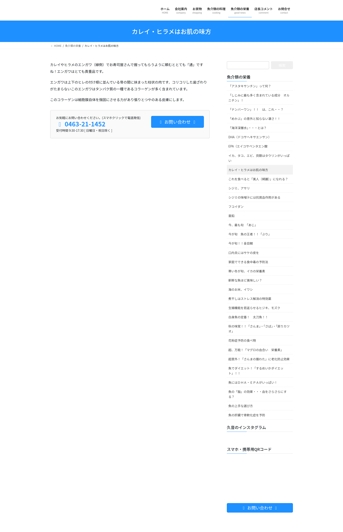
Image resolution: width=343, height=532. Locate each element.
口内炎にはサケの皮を (243, 252)
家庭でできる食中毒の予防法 (248, 262)
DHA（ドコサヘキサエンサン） (249, 137)
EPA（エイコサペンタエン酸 (248, 146)
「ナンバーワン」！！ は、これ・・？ (256, 109)
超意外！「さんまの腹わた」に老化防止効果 (259, 359)
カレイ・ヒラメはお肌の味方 (248, 170)
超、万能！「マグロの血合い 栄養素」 (256, 350)
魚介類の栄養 (238, 77)
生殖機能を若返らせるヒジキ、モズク (254, 308)
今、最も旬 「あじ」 (242, 225)
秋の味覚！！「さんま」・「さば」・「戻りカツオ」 (259, 328)
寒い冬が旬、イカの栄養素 (246, 271)
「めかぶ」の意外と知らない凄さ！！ (254, 118)
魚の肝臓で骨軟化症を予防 (246, 415)
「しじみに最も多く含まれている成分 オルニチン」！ (259, 97)
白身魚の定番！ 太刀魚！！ (248, 317)
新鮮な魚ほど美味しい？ (245, 280)
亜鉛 (231, 216)
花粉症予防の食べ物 (242, 340)
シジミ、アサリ (239, 188)
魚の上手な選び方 (240, 406)
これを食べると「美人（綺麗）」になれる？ (258, 179)
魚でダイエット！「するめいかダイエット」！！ (256, 370)
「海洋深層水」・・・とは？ (247, 128)
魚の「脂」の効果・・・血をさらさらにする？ (257, 394)
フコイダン (235, 206)
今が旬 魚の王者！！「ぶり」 (249, 234)
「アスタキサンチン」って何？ (249, 86)
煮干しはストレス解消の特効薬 (249, 298)
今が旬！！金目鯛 (240, 243)
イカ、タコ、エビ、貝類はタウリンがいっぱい (259, 158)
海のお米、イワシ (240, 289)
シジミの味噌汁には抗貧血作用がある (254, 197)
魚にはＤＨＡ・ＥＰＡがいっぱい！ (252, 382)
